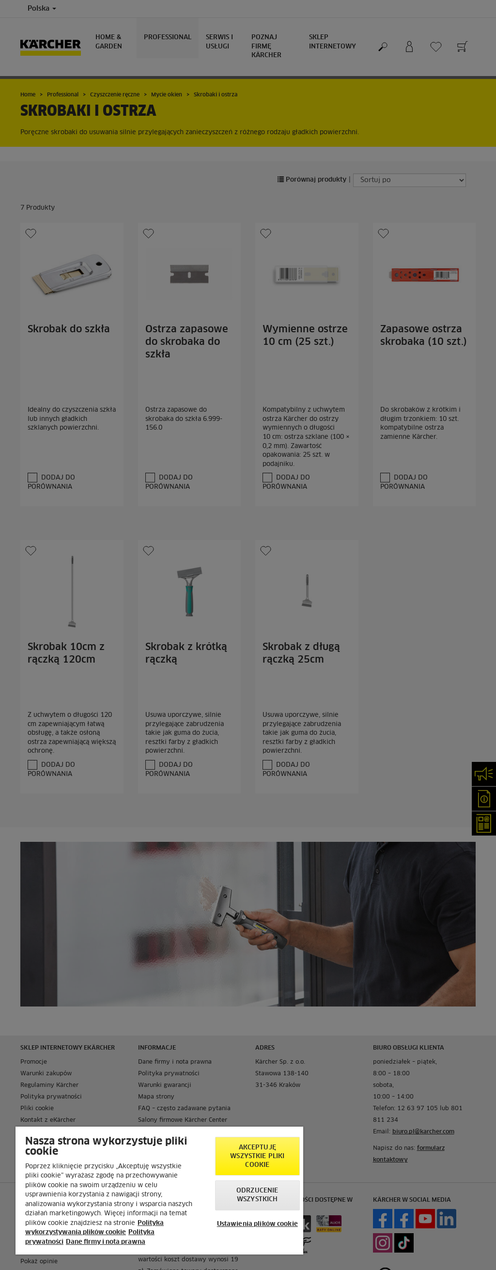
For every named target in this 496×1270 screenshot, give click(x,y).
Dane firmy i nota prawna (105, 1242)
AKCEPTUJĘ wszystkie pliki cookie (257, 1156)
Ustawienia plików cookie (257, 1224)
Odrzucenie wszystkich (257, 1195)
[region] (159, 1191)
